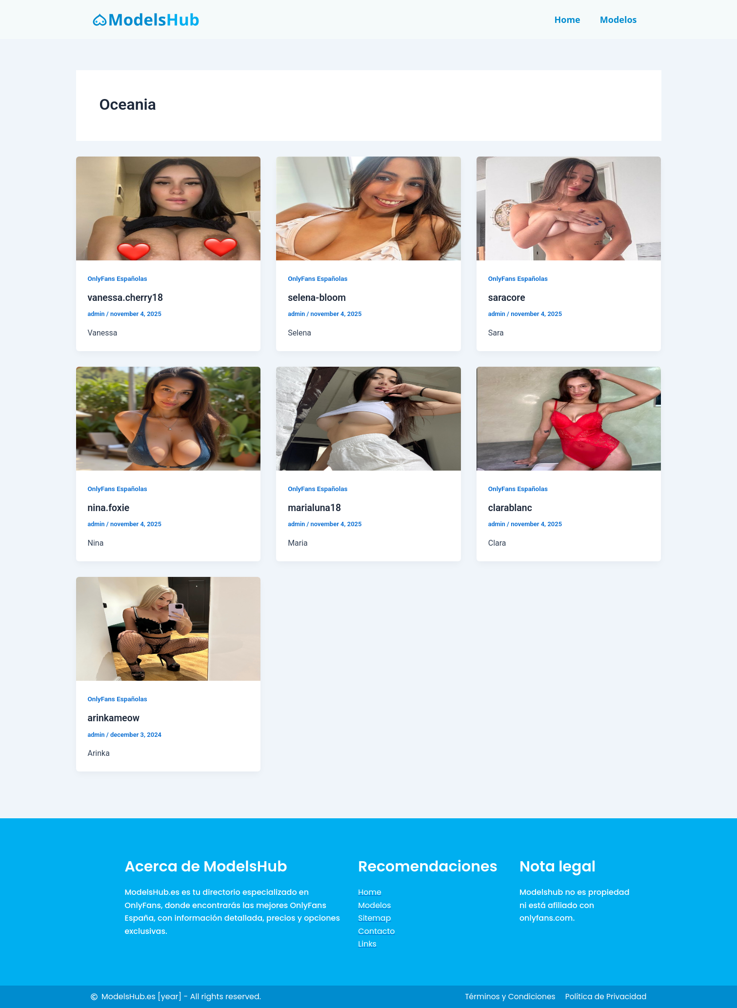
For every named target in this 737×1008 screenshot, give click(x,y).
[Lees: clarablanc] (569, 418)
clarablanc (511, 508)
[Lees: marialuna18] (368, 418)
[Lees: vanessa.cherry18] (168, 208)
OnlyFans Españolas (118, 278)
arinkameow (114, 718)
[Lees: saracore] (569, 208)
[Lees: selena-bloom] (368, 208)
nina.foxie (109, 508)
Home (567, 19)
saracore (507, 297)
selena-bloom (318, 297)
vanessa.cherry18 (126, 297)
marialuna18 (315, 508)
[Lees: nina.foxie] (168, 418)
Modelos (618, 19)
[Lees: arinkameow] (168, 627)
